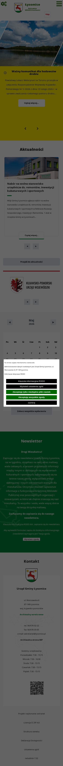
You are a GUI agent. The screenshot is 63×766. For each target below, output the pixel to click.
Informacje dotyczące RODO (14, 374)
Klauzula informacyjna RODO (31, 381)
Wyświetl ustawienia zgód (31, 386)
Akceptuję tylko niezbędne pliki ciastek (31, 392)
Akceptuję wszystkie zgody (31, 397)
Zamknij (31, 403)
